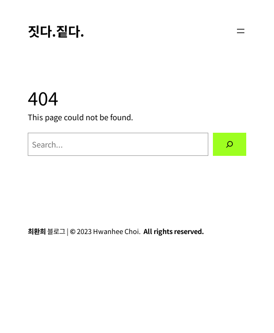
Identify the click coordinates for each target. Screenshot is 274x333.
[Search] (229, 144)
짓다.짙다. (56, 30)
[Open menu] (240, 31)
